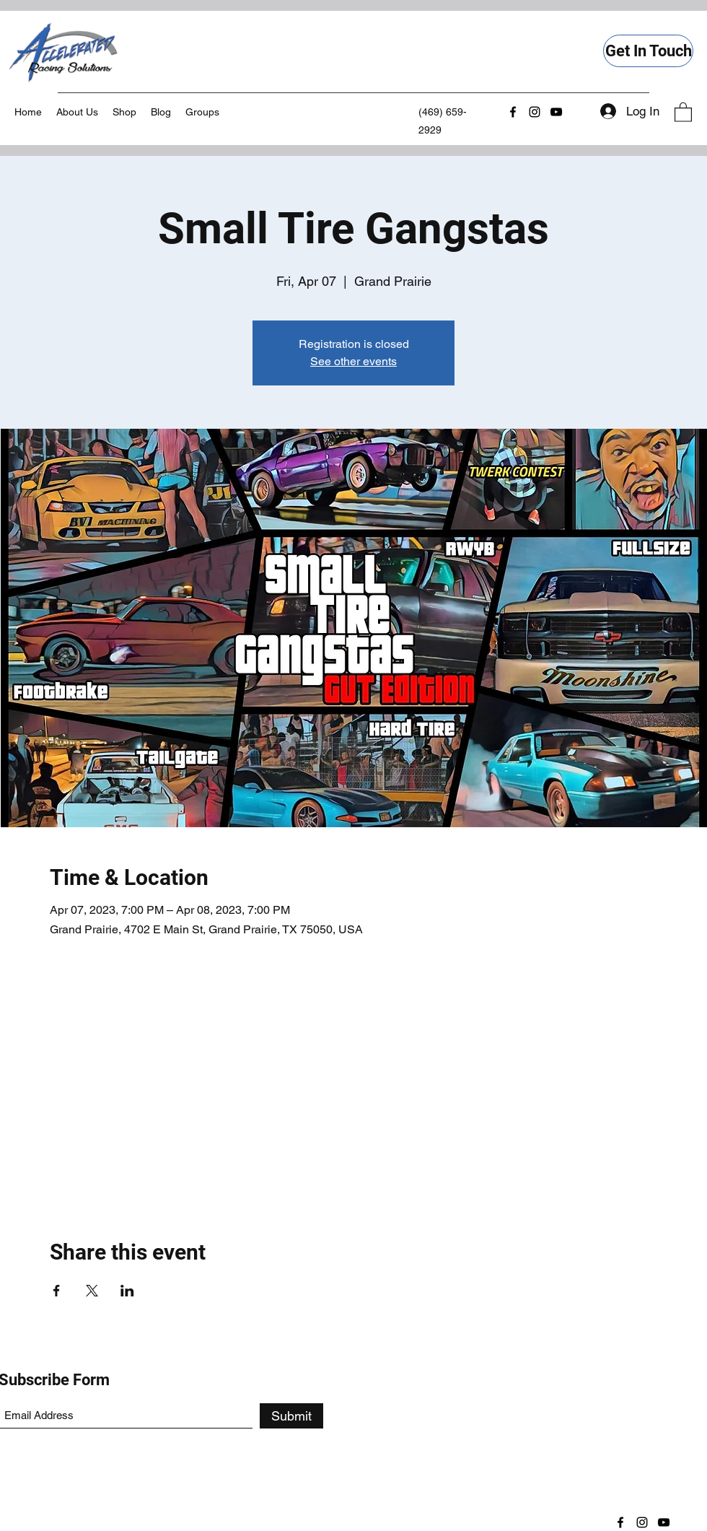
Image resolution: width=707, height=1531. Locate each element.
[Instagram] (534, 112)
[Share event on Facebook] (56, 1290)
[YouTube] (556, 112)
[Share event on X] (92, 1290)
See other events (353, 361)
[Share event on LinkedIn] (127, 1290)
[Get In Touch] (648, 51)
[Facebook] (513, 112)
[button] (683, 111)
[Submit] (291, 1416)
